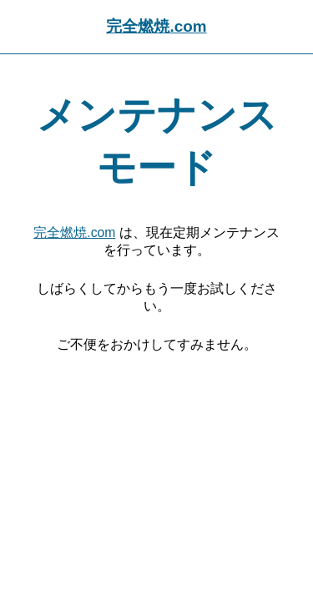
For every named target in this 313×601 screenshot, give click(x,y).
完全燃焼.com (156, 26)
